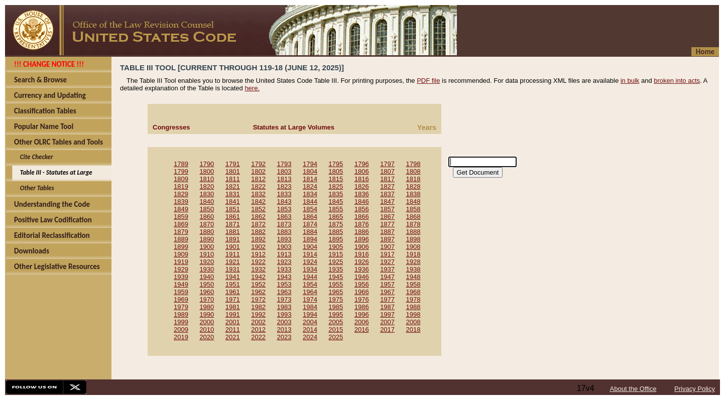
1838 (413, 194)
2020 (206, 337)
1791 (232, 164)
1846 (361, 201)
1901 (232, 246)
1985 (335, 307)
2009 (181, 329)
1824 (310, 186)
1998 (413, 314)
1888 (413, 231)
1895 (335, 239)
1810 (206, 179)
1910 (206, 254)
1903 (284, 246)
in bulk (630, 80)
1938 (413, 269)
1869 (181, 224)
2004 (310, 322)
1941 (232, 277)
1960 (206, 292)
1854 (310, 209)
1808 (413, 171)
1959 (181, 292)
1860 (206, 216)
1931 (232, 269)
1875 (335, 224)
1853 (284, 209)
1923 (284, 261)
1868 (413, 216)
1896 (361, 239)
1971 (232, 299)
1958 (413, 284)
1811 (232, 179)
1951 (232, 284)
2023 (284, 337)
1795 (335, 164)
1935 (335, 269)
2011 (232, 329)
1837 (387, 194)
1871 (232, 224)
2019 (181, 337)
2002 (258, 322)
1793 (284, 164)
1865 (335, 216)
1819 (181, 186)
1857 (387, 209)
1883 (284, 231)
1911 (232, 254)
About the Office (633, 388)
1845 (335, 201)
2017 (387, 329)
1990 (206, 314)
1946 (361, 277)
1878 (413, 224)
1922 (258, 261)
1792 (258, 164)
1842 (258, 201)
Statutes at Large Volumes (293, 127)
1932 (258, 269)
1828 (413, 186)
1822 (258, 186)
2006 (361, 322)
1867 (387, 216)
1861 (232, 216)
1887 (387, 231)
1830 (206, 194)
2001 (232, 322)
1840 (206, 201)
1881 (232, 231)
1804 (310, 171)
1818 (413, 179)
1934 (310, 269)
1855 (335, 209)
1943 (284, 277)
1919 (181, 261)
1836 (361, 194)
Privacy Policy (694, 388)
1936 (361, 269)
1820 (206, 186)
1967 (387, 292)
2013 (284, 329)
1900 (206, 246)
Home (705, 51)
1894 (310, 239)
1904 (310, 246)
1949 (181, 284)
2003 (284, 322)
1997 (387, 314)
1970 (206, 299)
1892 (258, 239)
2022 (258, 337)
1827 (387, 186)
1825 (335, 186)
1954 (310, 284)
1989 (181, 314)
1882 (258, 231)
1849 (181, 209)
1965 (335, 292)
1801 (232, 171)
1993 (284, 314)
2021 (232, 337)
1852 (258, 209)
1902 (258, 246)
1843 (284, 201)
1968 (413, 292)
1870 (206, 224)
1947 (387, 277)
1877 (387, 224)
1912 (258, 254)
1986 (361, 307)
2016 (361, 329)
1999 (181, 322)
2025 (335, 337)
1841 (232, 201)
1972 (258, 299)
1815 (335, 179)
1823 (284, 186)
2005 (335, 322)
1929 (181, 269)
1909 (181, 254)
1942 (258, 277)
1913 (284, 254)
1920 (206, 261)
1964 (310, 292)
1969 (181, 299)
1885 (335, 231)
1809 (181, 179)
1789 (181, 164)
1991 (232, 314)
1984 (310, 307)
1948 (413, 277)
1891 (232, 239)
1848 (413, 201)
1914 (310, 254)
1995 (335, 314)
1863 (284, 216)
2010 (206, 329)
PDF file (428, 80)
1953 (284, 284)
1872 (258, 224)
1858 (413, 209)
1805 (335, 171)
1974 (310, 299)
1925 (335, 261)
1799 (181, 171)
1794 (310, 164)
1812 (258, 179)
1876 (361, 224)
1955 (335, 284)
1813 (284, 179)
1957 (387, 284)
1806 (361, 171)
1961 (232, 292)
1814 (310, 179)
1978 (413, 299)
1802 (258, 171)
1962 (258, 292)
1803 (284, 171)
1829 (181, 194)
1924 (310, 261)
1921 (232, 261)
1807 (387, 171)
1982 (258, 307)
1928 (413, 261)
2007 (387, 322)
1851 (232, 209)
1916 (361, 254)
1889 (181, 239)
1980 (206, 307)
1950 (206, 284)
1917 (387, 254)
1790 (206, 164)
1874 (310, 224)
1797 (387, 164)
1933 (284, 269)
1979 (181, 307)
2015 (335, 329)
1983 (284, 307)
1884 (310, 231)
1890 (206, 239)
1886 (361, 231)
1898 (413, 239)
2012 (258, 329)
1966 (361, 292)
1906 (361, 246)
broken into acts (677, 80)
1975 (335, 299)
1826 (361, 186)
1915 (335, 254)
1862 (258, 216)
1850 (206, 209)
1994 (310, 314)
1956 (361, 284)
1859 (181, 216)
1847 (387, 201)
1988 (413, 307)
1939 (181, 277)
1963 (284, 292)
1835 (335, 194)
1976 (361, 299)
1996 (361, 314)
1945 (335, 277)
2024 (310, 337)
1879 (181, 231)
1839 (181, 201)
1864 (310, 216)
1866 (361, 216)
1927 (387, 261)
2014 (310, 329)
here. (252, 88)
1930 (206, 269)
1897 (387, 239)
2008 (413, 322)
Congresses (171, 127)
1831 (232, 194)
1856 (361, 209)
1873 (284, 224)
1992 (258, 314)
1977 (387, 299)
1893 (284, 239)
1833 (284, 194)
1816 (361, 179)
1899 (181, 246)
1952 (258, 284)
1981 (232, 307)
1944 (310, 277)
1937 (387, 269)
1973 (284, 299)
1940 (206, 277)
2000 (206, 322)
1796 (361, 164)
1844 (310, 201)
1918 (413, 254)
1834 (310, 194)
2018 (413, 329)
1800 (206, 171)
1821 (232, 186)
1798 (413, 164)
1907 (387, 246)
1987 (387, 307)
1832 (258, 194)
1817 (387, 179)
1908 (413, 246)
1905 (335, 246)
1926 (361, 261)
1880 (206, 231)
